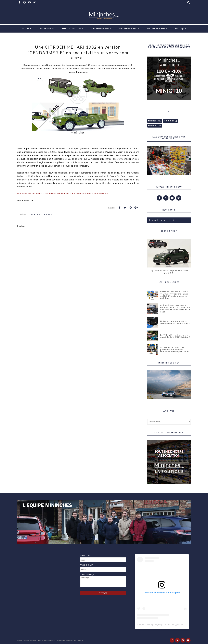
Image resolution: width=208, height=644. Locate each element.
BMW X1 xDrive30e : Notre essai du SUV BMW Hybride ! (175, 336)
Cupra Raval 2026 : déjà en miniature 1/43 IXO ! (169, 272)
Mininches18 (35, 214)
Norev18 (48, 214)
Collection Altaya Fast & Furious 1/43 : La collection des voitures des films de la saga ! (175, 308)
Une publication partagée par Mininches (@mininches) (162, 624)
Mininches (23, 640)
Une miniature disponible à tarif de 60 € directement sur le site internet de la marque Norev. (63, 193)
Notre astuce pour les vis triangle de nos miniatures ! (175, 322)
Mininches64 (154, 121)
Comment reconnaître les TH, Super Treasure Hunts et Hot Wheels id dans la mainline (174, 295)
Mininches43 (170, 121)
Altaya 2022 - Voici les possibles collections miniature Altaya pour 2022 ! (175, 349)
